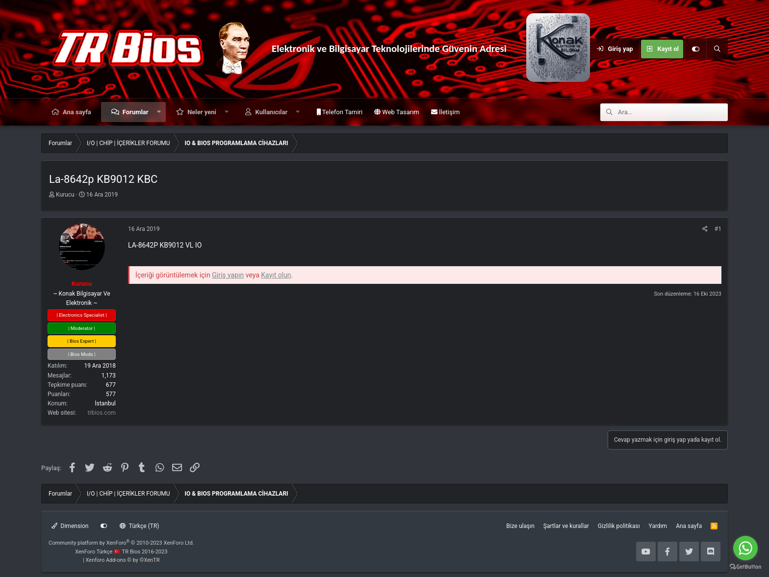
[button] (159, 112)
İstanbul (105, 403)
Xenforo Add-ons (123, 560)
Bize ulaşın (520, 526)
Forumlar (136, 112)
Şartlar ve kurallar (566, 526)
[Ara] (717, 49)
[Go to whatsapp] (745, 548)
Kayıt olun (276, 275)
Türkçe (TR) (139, 526)
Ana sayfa (77, 112)
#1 (718, 229)
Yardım (658, 526)
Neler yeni (201, 112)
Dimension (69, 526)
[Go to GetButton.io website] (745, 567)
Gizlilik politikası (619, 526)
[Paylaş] (705, 229)
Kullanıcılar (272, 112)
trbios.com (102, 412)
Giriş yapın (228, 275)
